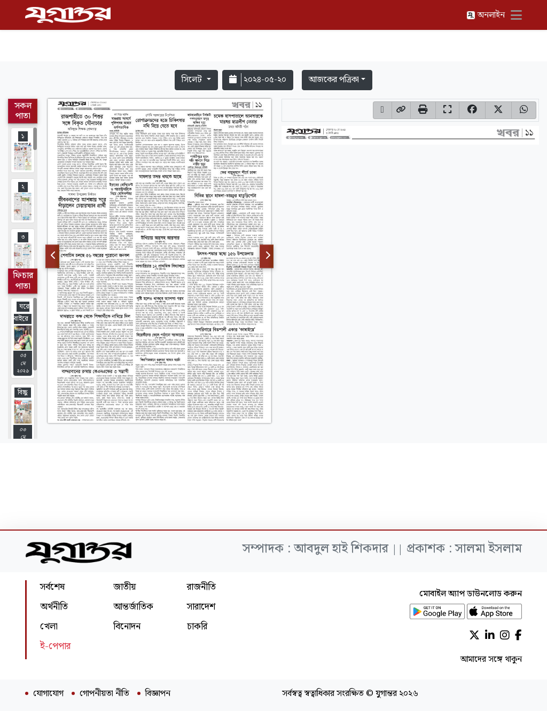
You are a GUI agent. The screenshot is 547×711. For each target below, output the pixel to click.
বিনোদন (126, 626)
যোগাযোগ (48, 694)
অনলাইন (485, 15)
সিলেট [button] (193, 79)
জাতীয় (124, 587)
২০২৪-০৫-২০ (257, 79)
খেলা (49, 626)
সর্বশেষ (52, 587)
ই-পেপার (55, 646)
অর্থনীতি (54, 606)
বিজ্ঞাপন (157, 694)
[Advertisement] (273, 33)
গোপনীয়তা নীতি (104, 694)
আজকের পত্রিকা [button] (334, 79)
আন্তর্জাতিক (133, 606)
